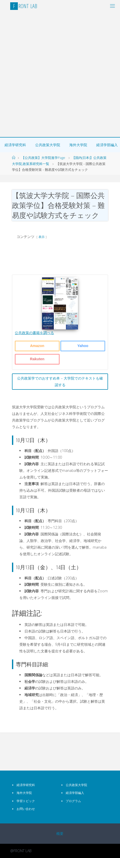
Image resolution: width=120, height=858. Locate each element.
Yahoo (82, 346)
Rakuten (37, 359)
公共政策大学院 (47, 144)
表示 (41, 237)
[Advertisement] (60, 74)
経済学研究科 (15, 144)
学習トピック (26, 801)
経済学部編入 (75, 793)
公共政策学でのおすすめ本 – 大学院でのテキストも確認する (60, 381)
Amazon (37, 346)
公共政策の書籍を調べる (34, 332)
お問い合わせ (26, 809)
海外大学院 (78, 144)
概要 (59, 833)
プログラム (73, 801)
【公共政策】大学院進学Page (43, 157)
